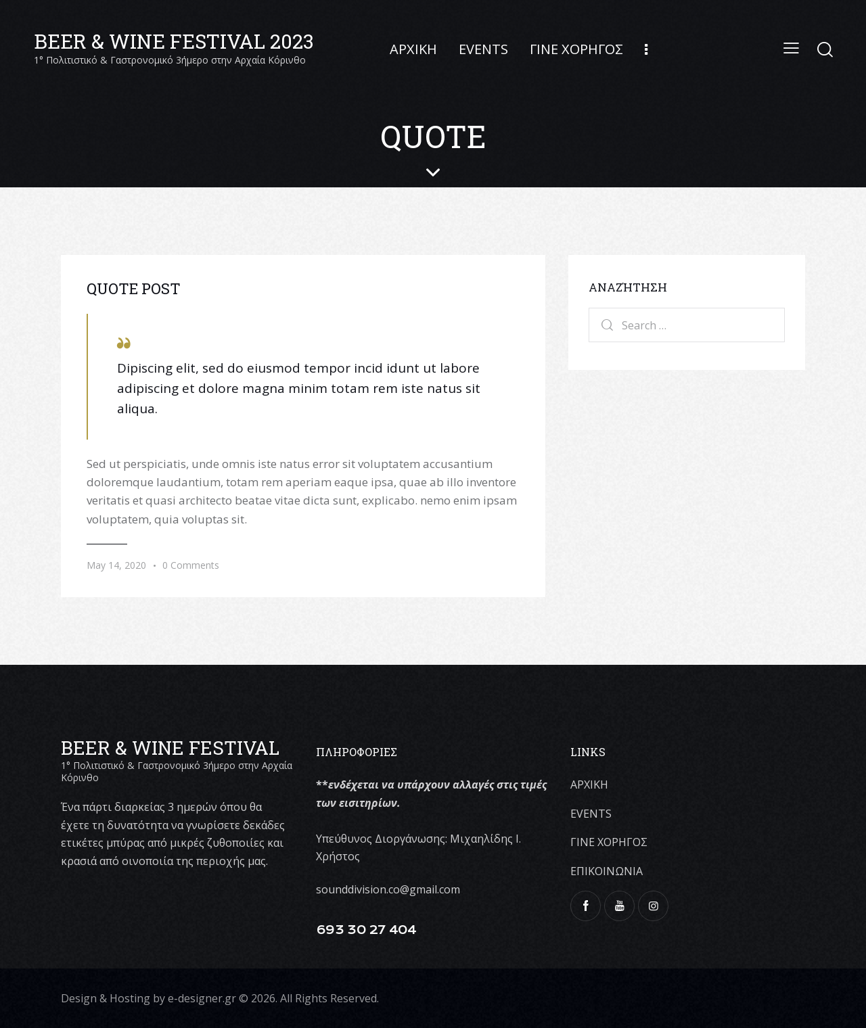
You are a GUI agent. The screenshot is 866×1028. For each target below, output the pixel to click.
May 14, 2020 (116, 565)
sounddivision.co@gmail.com (388, 889)
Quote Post (134, 288)
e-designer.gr (202, 998)
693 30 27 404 (366, 930)
